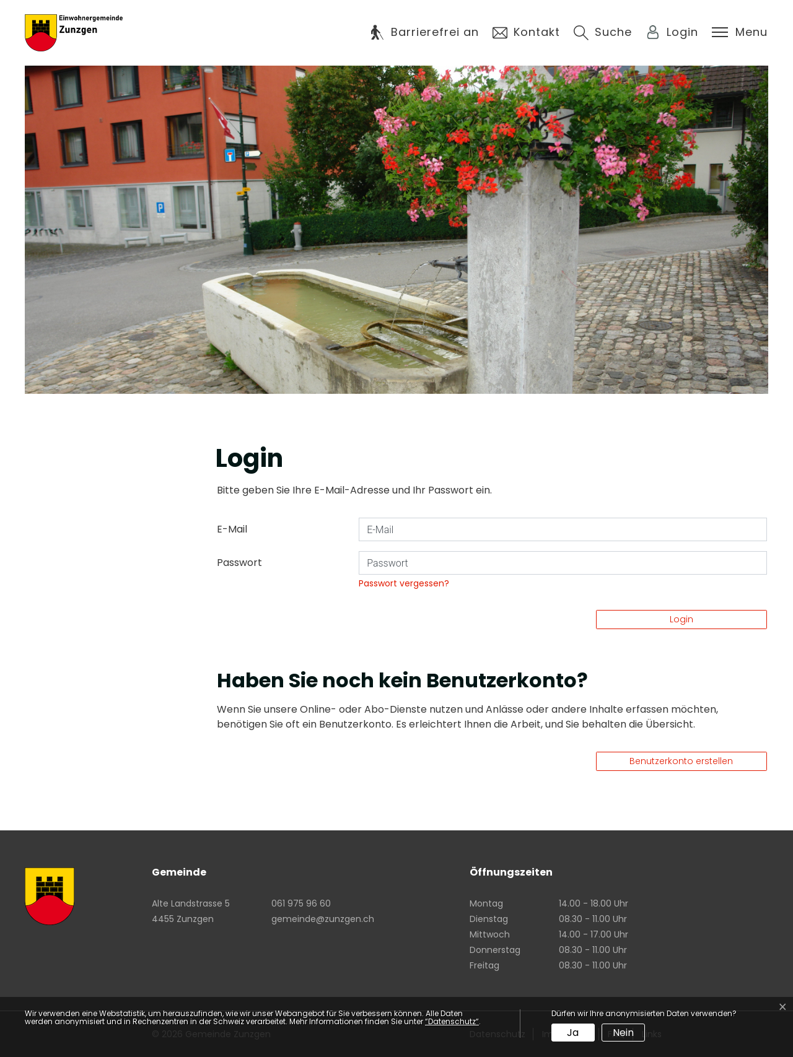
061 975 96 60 (301, 903)
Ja (573, 1032)
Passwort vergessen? (404, 583)
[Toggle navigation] (739, 32)
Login (681, 619)
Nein (623, 1032)
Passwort (239, 562)
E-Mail (232, 529)
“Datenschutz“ (452, 1021)
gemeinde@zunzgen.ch (322, 919)
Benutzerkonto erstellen (681, 761)
